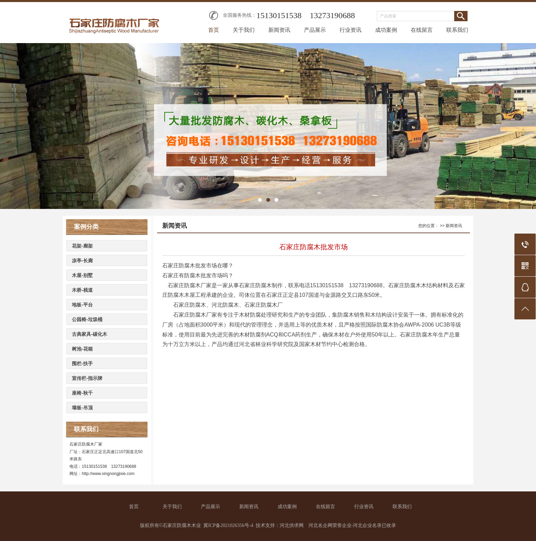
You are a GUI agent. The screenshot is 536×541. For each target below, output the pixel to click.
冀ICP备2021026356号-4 (228, 525)
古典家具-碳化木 (89, 334)
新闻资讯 (279, 30)
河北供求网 (292, 525)
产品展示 (315, 30)
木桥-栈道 (82, 290)
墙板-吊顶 (82, 407)
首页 (213, 30)
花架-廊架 (82, 246)
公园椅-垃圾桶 (87, 319)
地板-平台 (82, 304)
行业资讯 (350, 30)
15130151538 (279, 15)
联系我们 (457, 30)
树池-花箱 (82, 349)
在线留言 (422, 30)
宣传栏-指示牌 (87, 378)
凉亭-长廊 (82, 260)
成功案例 (386, 30)
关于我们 (244, 30)
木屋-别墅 (82, 275)
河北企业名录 (367, 525)
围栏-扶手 (82, 363)
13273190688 (332, 15)
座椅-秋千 (82, 393)
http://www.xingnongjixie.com (108, 473)
